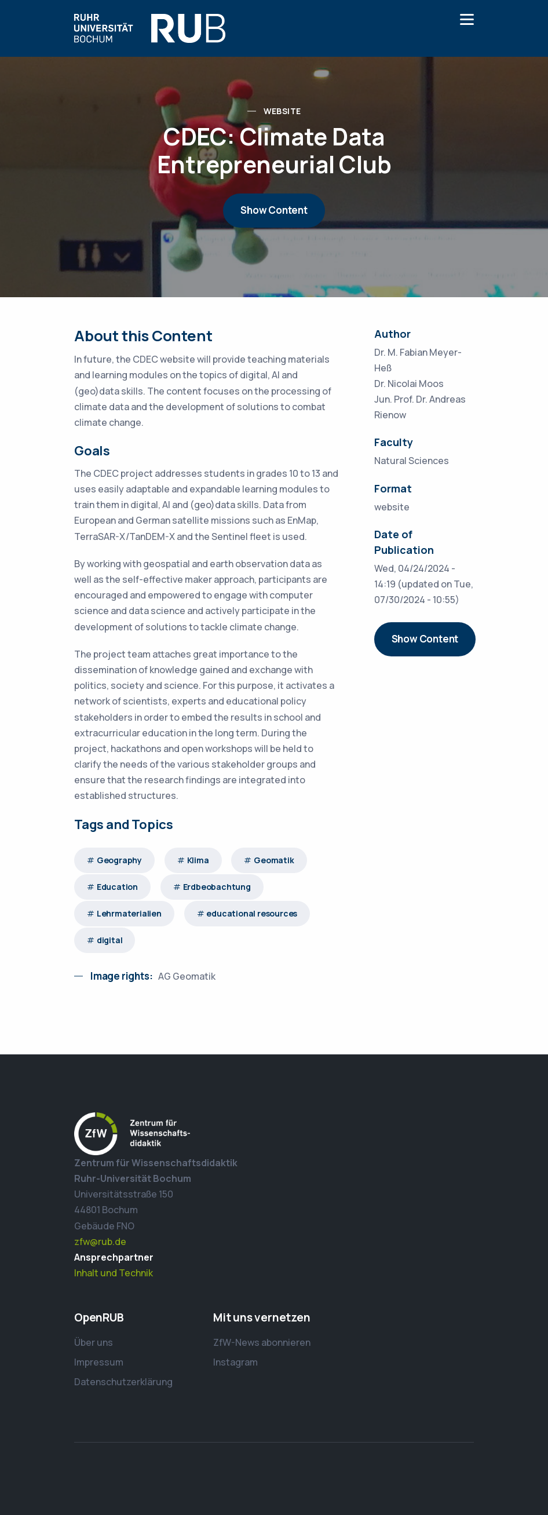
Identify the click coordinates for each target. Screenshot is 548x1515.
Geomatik (274, 860)
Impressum (98, 1362)
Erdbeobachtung (217, 886)
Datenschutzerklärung (123, 1381)
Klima (198, 860)
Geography (119, 860)
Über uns (93, 1342)
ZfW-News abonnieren (261, 1342)
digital (110, 939)
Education (117, 886)
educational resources (251, 913)
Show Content (274, 210)
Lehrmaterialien (129, 913)
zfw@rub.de (100, 1241)
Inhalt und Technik (113, 1272)
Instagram (235, 1362)
